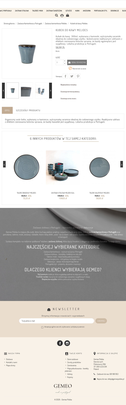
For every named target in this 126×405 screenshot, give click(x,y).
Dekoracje (115, 11)
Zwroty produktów (74, 362)
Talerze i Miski (37, 11)
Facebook (60, 343)
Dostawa (9, 359)
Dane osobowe (72, 359)
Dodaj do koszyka (79, 62)
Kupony (70, 377)
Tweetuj (71, 76)
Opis (7, 110)
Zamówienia (71, 365)
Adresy (69, 374)
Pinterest (78, 76)
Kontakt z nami (11, 362)
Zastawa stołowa (22, 11)
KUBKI (77, 11)
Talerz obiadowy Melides (26, 193)
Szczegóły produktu (28, 110)
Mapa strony (10, 365)
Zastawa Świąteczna (54, 11)
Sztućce (69, 11)
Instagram (67, 343)
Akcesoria (87, 11)
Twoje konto (75, 353)
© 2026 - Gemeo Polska (63, 399)
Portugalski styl (100, 11)
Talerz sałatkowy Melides (99, 193)
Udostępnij (65, 76)
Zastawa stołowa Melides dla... (63, 193)
